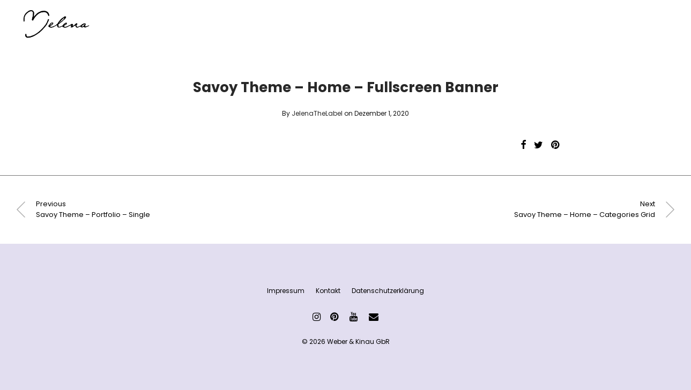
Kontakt (328, 290)
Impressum (285, 290)
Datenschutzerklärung (388, 290)
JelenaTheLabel (317, 113)
